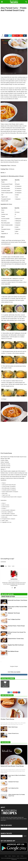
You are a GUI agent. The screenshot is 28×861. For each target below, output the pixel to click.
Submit (18, 855)
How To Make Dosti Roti (14, 619)
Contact (9, 855)
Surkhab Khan (14, 579)
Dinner (9, 566)
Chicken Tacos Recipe (7, 719)
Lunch (13, 566)
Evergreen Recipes (14, 666)
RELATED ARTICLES (7, 594)
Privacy (22, 855)
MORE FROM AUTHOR (8, 596)
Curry (6, 566)
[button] (26, 2)
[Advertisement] (14, 22)
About (6, 855)
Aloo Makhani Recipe (13, 651)
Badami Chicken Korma (13, 733)
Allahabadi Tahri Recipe (14, 613)
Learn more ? (3, 820)
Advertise (14, 855)
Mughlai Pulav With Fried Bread (15, 645)
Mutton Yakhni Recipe (13, 727)
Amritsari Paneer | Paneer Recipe (16, 625)
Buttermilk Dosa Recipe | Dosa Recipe (17, 600)
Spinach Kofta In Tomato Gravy (16, 638)
